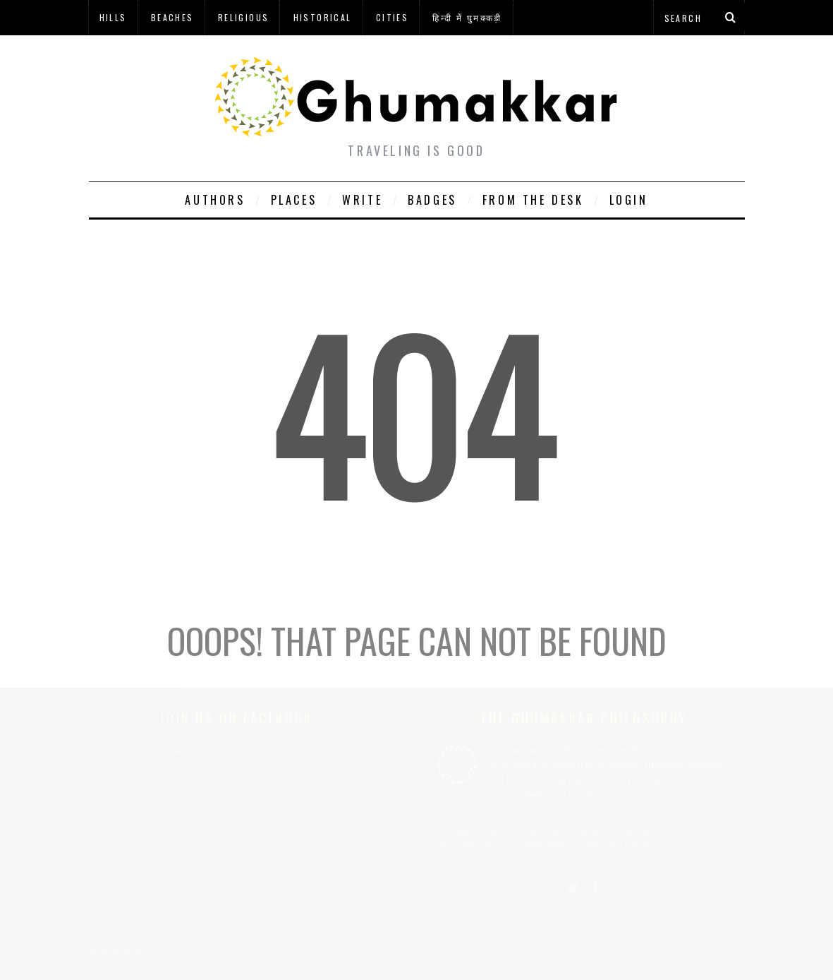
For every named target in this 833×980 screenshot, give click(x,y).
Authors (215, 199)
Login (628, 199)
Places (294, 199)
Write (362, 199)
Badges (432, 199)
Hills (113, 17)
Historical (322, 17)
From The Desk (533, 199)
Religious (243, 17)
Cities (392, 17)
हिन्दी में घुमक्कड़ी (466, 17)
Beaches (172, 17)
